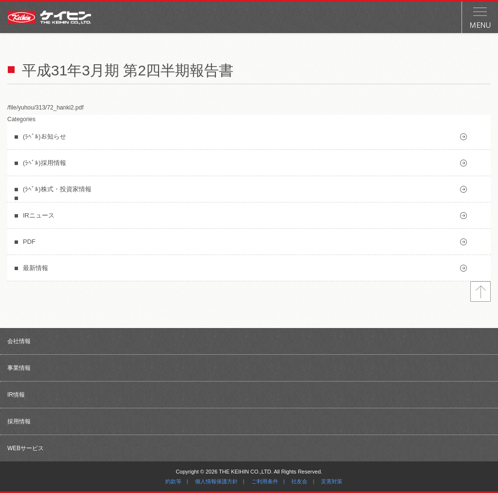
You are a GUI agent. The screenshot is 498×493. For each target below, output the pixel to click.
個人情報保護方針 (216, 481)
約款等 (173, 481)
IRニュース (38, 215)
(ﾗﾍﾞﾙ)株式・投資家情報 (57, 189)
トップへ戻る (480, 291)
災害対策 (331, 481)
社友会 (299, 481)
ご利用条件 (264, 481)
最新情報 (35, 268)
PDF (29, 241)
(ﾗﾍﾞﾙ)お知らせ (44, 136)
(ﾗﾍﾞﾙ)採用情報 (44, 162)
